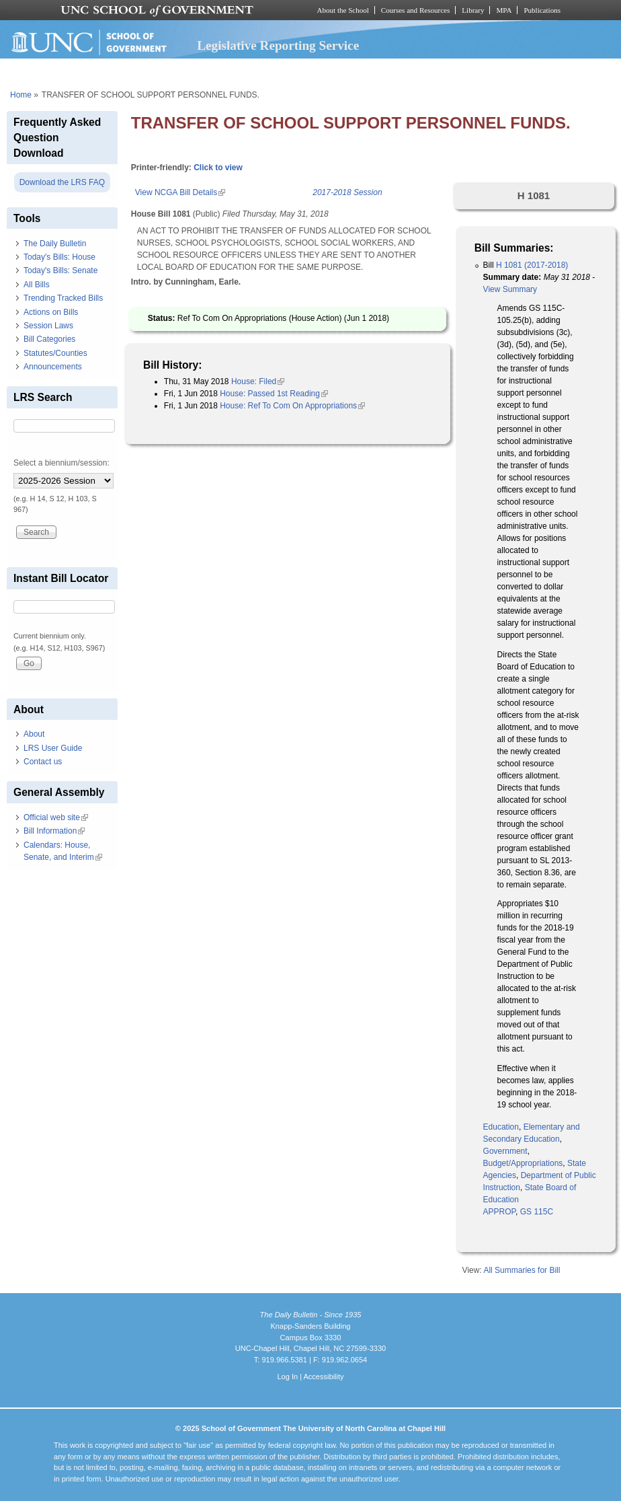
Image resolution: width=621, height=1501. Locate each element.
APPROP (499, 1211)
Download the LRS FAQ (62, 182)
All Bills (37, 284)
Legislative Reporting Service (278, 45)
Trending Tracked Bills (63, 298)
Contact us (43, 761)
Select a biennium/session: (61, 463)
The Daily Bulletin (55, 243)
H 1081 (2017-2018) (532, 265)
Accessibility (323, 1376)
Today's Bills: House (59, 257)
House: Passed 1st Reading (274, 393)
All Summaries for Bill (521, 1270)
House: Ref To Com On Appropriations (292, 405)
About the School (343, 10)
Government (505, 1151)
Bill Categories (49, 339)
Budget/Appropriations (523, 1163)
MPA (503, 10)
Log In (287, 1376)
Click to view (218, 167)
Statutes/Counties (55, 353)
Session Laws (48, 325)
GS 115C (536, 1211)
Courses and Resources (415, 10)
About (34, 734)
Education (501, 1127)
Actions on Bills (51, 312)
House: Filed (257, 381)
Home (21, 95)
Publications (542, 10)
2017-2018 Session (347, 192)
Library (473, 10)
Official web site (56, 817)
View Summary (510, 289)
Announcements (53, 366)
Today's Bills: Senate (60, 270)
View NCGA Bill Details (180, 192)
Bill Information (54, 831)
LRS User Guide (53, 748)
